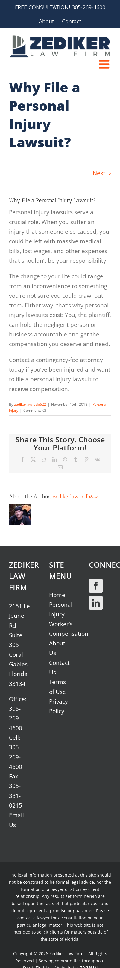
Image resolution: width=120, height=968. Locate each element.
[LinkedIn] (96, 603)
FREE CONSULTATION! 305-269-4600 (60, 7)
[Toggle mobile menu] (105, 64)
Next (99, 173)
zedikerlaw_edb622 (30, 404)
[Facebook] (96, 586)
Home (57, 595)
